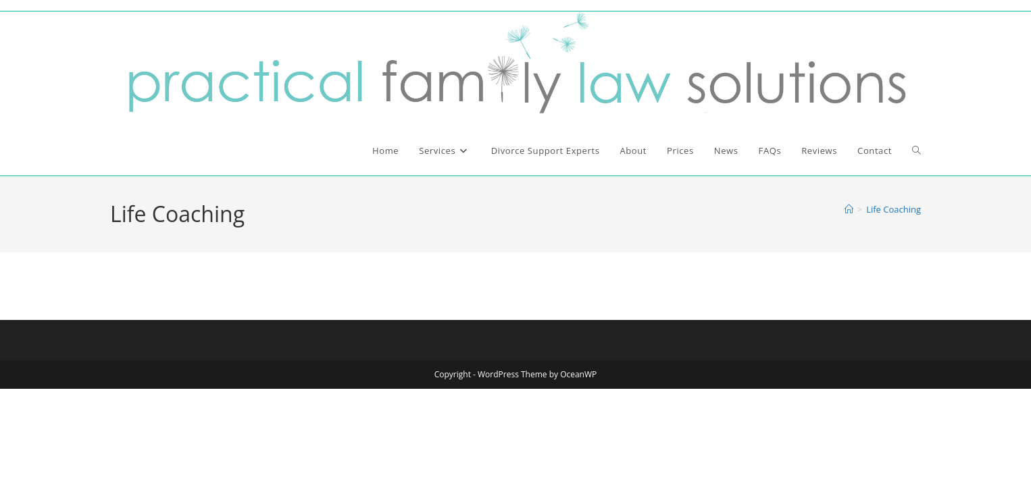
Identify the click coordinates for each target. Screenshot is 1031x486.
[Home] (849, 209)
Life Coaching (893, 209)
